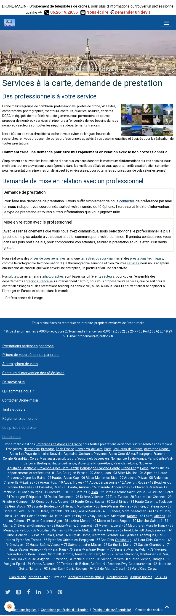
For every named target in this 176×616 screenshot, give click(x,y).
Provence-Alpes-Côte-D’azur (58, 468)
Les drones (11, 437)
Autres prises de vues (20, 364)
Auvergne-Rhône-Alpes (95, 463)
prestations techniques (146, 258)
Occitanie (85, 454)
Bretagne (48, 449)
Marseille (25, 487)
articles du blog (39, 577)
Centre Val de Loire (89, 449)
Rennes (125, 506)
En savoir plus (13, 382)
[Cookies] (10, 606)
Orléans (159, 516)
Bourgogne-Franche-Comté (100, 468)
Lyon (19, 544)
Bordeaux (51, 506)
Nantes (132, 516)
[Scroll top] (167, 607)
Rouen (102, 549)
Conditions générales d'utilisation (64, 610)
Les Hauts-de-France (128, 449)
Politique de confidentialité (112, 610)
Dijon (94, 492)
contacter (126, 201)
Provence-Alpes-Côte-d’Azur (114, 454)
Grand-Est (21, 458)
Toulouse (165, 501)
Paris (107, 449)
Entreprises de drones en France (59, 444)
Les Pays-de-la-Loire (34, 454)
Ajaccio (63, 501)
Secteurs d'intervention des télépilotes (33, 373)
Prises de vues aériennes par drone (30, 355)
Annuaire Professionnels (86, 577)
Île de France (65, 449)
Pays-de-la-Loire (125, 463)
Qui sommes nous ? (18, 391)
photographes (53, 276)
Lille (135, 530)
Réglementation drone (19, 418)
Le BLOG (161, 577)
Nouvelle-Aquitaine (63, 454)
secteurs (108, 276)
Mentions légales (24, 610)
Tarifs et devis (13, 409)
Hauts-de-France (64, 463)
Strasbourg (123, 540)
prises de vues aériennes (48, 258)
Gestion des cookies (149, 610)
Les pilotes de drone (19, 427)
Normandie (32, 449)
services (133, 263)
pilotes (13, 276)
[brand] (10, 23)
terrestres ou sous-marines (100, 258)
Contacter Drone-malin (20, 400)
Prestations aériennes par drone (28, 346)
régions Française (40, 281)
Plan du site (17, 577)
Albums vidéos (117, 577)
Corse (34, 458)
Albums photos (141, 577)
